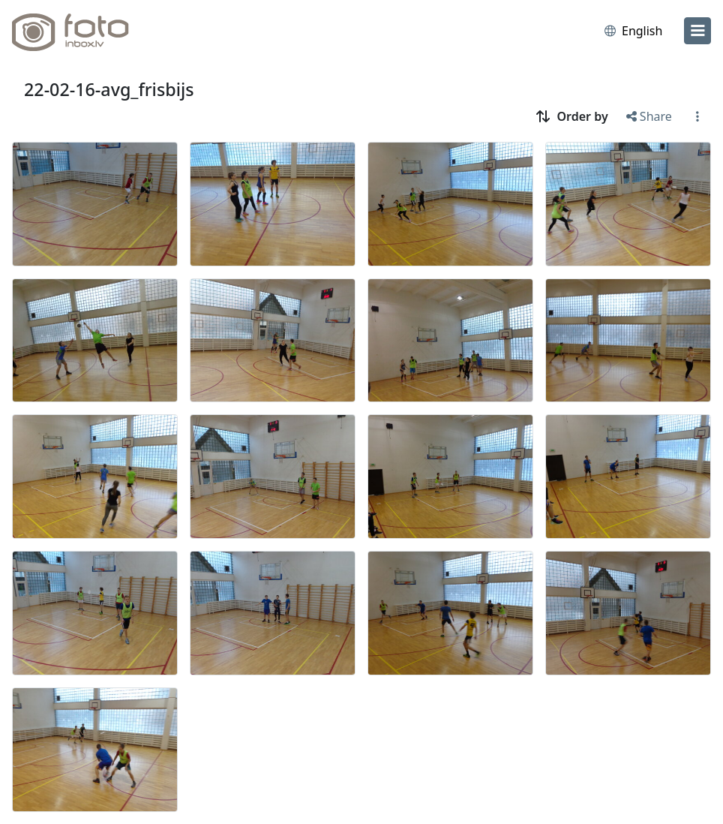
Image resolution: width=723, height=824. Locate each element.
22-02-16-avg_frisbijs (109, 89)
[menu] (697, 30)
